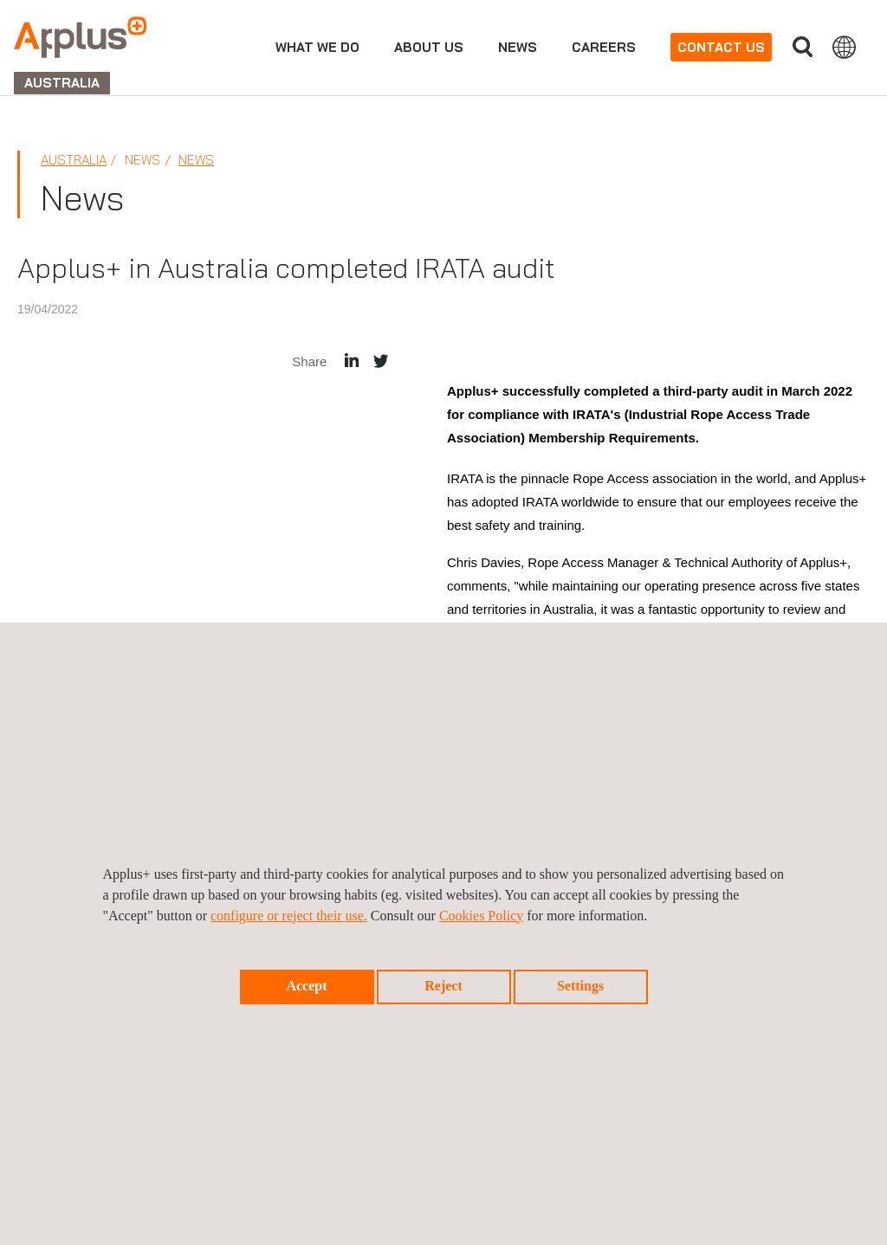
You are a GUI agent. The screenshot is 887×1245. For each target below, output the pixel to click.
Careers (604, 47)
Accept (306, 985)
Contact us (721, 47)
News (517, 47)
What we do (317, 47)
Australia (74, 160)
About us (428, 47)
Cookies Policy (481, 915)
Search (802, 47)
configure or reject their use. (288, 915)
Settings (580, 985)
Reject (443, 985)
